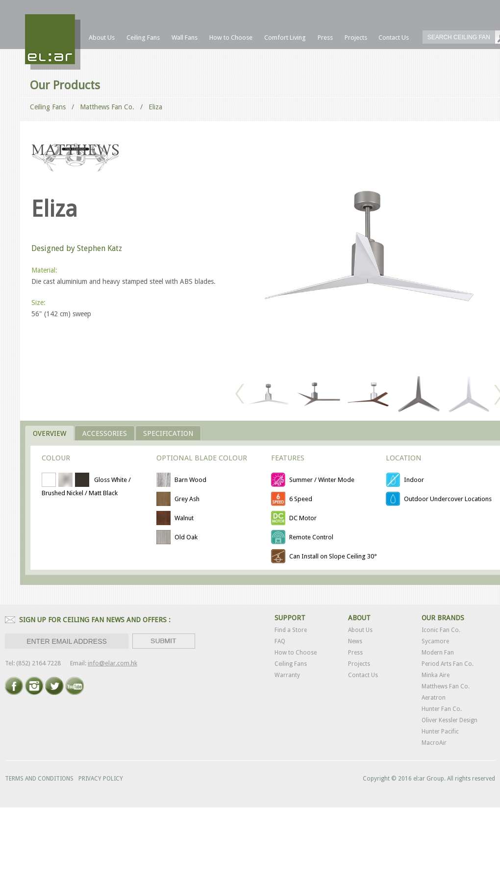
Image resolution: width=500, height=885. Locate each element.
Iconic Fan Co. (441, 630)
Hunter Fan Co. (442, 709)
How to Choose (296, 652)
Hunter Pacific (440, 731)
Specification (168, 433)
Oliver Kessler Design (449, 720)
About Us (360, 630)
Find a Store (291, 630)
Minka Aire (436, 675)
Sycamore (435, 641)
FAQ (280, 641)
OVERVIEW (49, 433)
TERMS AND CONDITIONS (39, 778)
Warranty (287, 675)
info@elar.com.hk (112, 663)
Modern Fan (438, 652)
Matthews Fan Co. (446, 686)
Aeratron (434, 697)
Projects (359, 663)
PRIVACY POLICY (100, 778)
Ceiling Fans (48, 107)
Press (355, 652)
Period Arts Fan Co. (448, 663)
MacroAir (434, 742)
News (355, 641)
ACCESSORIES (104, 433)
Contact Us (363, 675)
